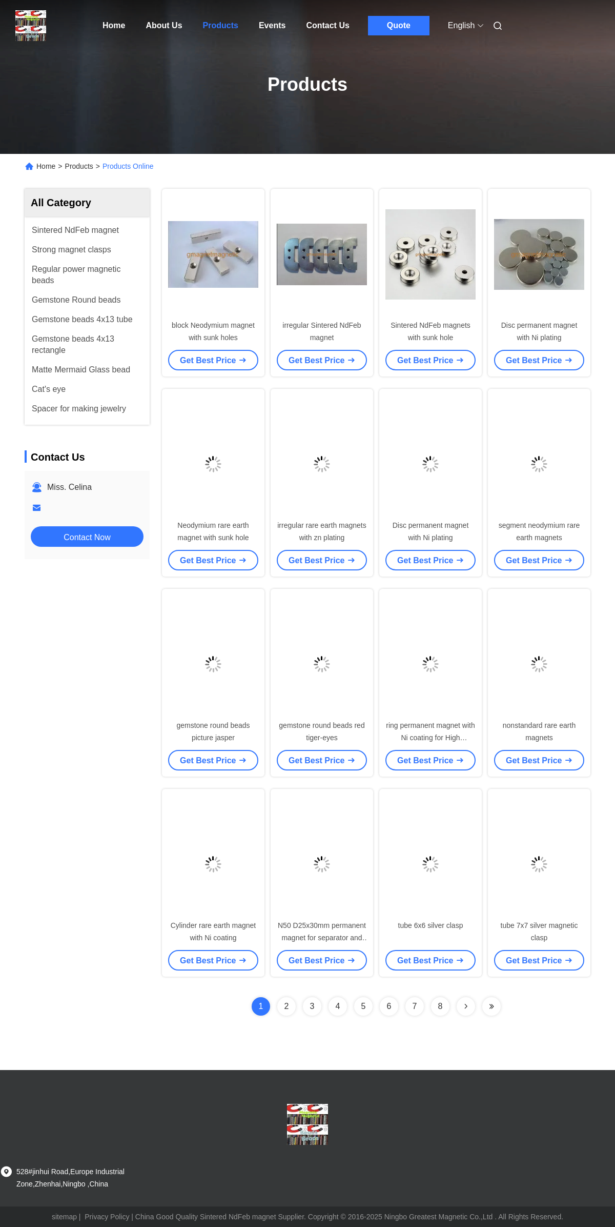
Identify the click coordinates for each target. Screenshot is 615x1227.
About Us (164, 25)
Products (220, 25)
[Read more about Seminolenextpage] (466, 1006)
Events (272, 25)
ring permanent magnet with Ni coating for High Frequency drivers (430, 737)
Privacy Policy (107, 1217)
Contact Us (327, 25)
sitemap (64, 1217)
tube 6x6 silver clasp (430, 925)
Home (113, 25)
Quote (399, 25)
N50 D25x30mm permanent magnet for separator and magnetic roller (322, 937)
